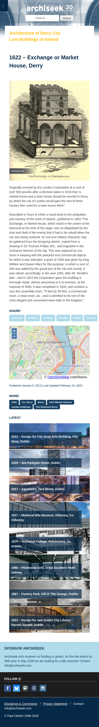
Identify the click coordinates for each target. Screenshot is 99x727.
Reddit (77, 318)
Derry (41, 402)
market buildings (21, 407)
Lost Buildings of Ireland (33, 39)
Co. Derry (27, 402)
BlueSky (63, 318)
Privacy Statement (55, 704)
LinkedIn (48, 318)
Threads (91, 318)
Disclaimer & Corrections (20, 704)
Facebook (16, 318)
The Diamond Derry (47, 407)
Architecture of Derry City (34, 33)
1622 (14, 402)
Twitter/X (33, 318)
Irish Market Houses (60, 402)
